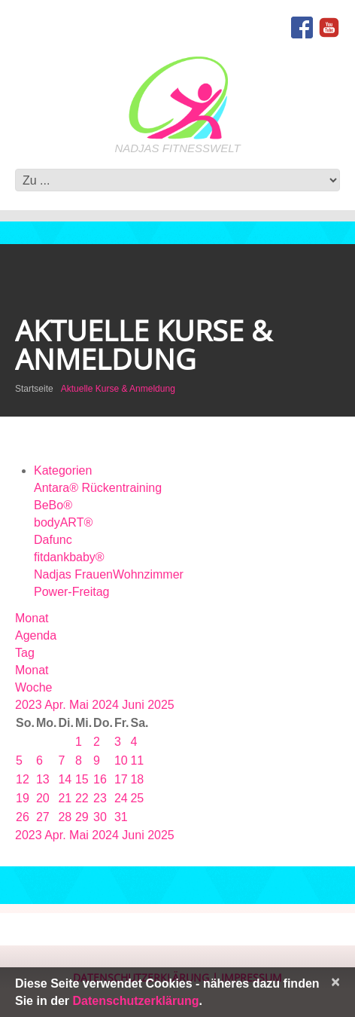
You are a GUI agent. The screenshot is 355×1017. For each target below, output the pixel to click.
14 (64, 779)
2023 (29, 704)
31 (121, 817)
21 (64, 798)
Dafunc (53, 539)
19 (22, 798)
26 (22, 817)
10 (121, 760)
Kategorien (63, 470)
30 (100, 817)
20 (43, 798)
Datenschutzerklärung (135, 1000)
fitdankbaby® (69, 557)
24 (121, 798)
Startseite (34, 388)
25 (137, 798)
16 (100, 779)
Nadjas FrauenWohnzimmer (109, 574)
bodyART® (63, 522)
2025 (160, 704)
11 (137, 760)
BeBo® (53, 505)
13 (43, 779)
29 (82, 817)
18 (137, 779)
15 (82, 779)
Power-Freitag (71, 591)
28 (64, 817)
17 (121, 779)
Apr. (56, 704)
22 (82, 798)
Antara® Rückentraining (98, 487)
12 (22, 779)
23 (100, 798)
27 (43, 817)
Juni (134, 704)
